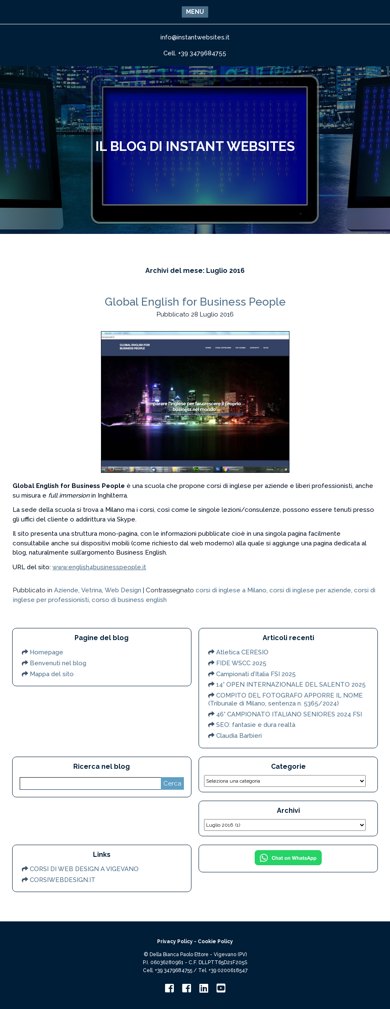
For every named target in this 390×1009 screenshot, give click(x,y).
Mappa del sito (52, 674)
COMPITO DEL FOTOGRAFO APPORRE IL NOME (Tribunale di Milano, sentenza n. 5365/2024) (285, 699)
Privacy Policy (175, 941)
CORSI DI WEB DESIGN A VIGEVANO (84, 869)
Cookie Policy (215, 941)
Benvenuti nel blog (58, 663)
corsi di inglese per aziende (310, 590)
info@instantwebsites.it (195, 37)
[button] (195, 12)
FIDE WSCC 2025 (241, 663)
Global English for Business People (195, 302)
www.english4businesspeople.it (99, 567)
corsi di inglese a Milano (231, 590)
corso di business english (129, 600)
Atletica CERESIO (242, 652)
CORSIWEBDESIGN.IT (63, 880)
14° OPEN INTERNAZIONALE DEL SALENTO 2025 (291, 684)
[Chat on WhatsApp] (288, 863)
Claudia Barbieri (239, 735)
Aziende (66, 590)
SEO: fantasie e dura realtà (255, 725)
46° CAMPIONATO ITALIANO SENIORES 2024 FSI (289, 714)
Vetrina (91, 590)
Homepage (46, 652)
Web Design (123, 590)
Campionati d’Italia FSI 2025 (256, 674)
